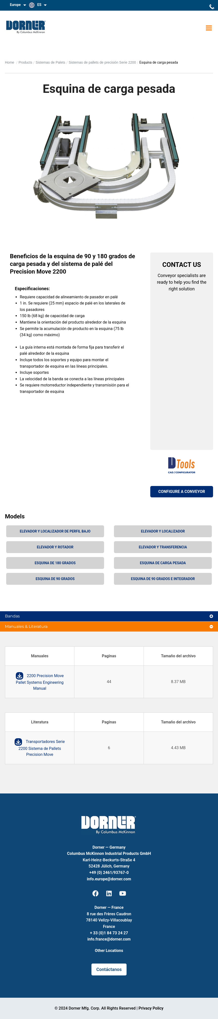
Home (10, 62)
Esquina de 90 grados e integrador (163, 579)
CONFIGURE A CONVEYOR (181, 491)
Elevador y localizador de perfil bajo (55, 531)
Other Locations (109, 950)
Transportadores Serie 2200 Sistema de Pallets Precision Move (42, 748)
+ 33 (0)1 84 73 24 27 (109, 933)
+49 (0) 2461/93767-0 (109, 872)
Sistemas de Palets (50, 62)
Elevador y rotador (55, 547)
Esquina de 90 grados (55, 579)
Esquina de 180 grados (55, 563)
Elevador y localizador (163, 531)
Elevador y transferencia (163, 547)
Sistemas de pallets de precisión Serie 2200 (102, 62)
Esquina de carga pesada (163, 563)
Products (25, 62)
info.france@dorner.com (109, 939)
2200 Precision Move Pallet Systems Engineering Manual (40, 682)
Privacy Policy (150, 1008)
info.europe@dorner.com (109, 879)
